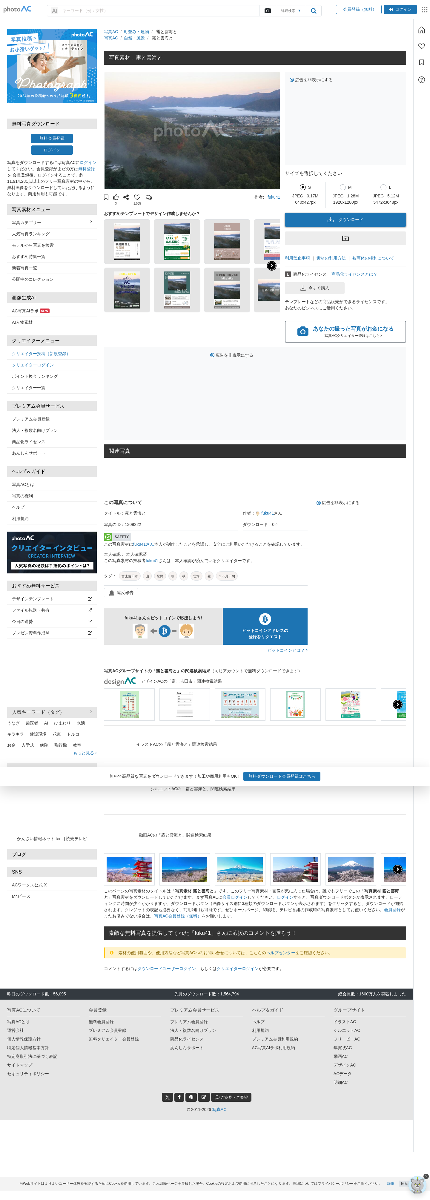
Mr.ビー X (21, 896)
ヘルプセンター (280, 952)
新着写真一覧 (24, 268)
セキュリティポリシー (28, 1073)
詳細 (390, 1193)
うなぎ (13, 723)
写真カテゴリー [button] (52, 222)
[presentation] (398, 704)
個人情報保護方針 (24, 1039)
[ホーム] (421, 29)
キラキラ (15, 734)
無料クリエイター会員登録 (114, 1039)
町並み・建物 (136, 31)
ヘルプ (18, 507)
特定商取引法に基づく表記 (32, 1056)
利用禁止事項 (297, 258)
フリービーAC (347, 1039)
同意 (404, 1193)
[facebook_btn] (179, 1097)
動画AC (341, 1056)
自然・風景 (134, 38)
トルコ (73, 734)
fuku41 (274, 197)
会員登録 (392, 909)
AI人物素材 (22, 322)
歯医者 (32, 723)
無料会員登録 (51, 138)
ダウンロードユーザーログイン (166, 968)
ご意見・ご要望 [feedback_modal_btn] (231, 1097)
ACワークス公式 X (29, 885)
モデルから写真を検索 (33, 245)
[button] (106, 198)
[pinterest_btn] (191, 1097)
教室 (77, 745)
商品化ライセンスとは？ (354, 274)
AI (46, 723)
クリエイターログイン (33, 365)
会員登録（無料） (359, 9)
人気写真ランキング (31, 233)
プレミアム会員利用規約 (275, 1039)
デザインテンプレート (52, 598)
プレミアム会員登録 (31, 419)
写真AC (111, 31)
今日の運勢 (52, 621)
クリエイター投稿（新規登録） (41, 353)
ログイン (400, 9)
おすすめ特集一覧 (28, 256)
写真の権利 (22, 495)
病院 (44, 745)
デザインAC (345, 1065)
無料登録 (86, 168)
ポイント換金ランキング (35, 376)
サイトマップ (19, 1065)
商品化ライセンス (28, 441)
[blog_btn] (204, 1097)
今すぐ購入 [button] (314, 288)
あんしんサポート (28, 453)
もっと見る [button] (85, 753)
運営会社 (15, 1030)
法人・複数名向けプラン (35, 430)
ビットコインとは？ (287, 650)
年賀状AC (343, 1047)
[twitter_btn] (167, 1097)
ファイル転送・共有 (52, 610)
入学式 (28, 745)
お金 (11, 745)
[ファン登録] (421, 46)
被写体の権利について (373, 258)
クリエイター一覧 (28, 387)
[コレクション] (421, 62)
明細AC (341, 1082)
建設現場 (38, 734)
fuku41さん (143, 544)
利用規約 (20, 518)
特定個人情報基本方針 (28, 1047)
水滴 (81, 723)
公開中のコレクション (33, 279)
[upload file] (267, 11)
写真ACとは (23, 484)
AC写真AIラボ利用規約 (273, 1047)
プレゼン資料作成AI (52, 632)
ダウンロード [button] (345, 219)
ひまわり (62, 723)
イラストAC (345, 1021)
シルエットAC (347, 1030)
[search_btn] (313, 11)
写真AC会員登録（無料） (178, 916)
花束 (57, 734)
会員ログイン (235, 897)
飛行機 (60, 745)
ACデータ (343, 1073)
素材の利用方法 (331, 258)
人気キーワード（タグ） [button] (52, 712)
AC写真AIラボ (31, 311)
